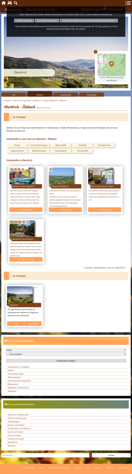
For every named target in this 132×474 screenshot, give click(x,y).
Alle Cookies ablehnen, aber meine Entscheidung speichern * (88, 20)
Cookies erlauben (24, 20)
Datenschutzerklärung (102, 14)
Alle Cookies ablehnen (47, 20)
